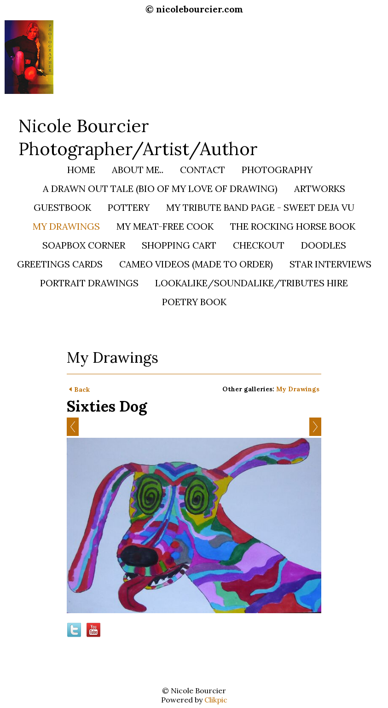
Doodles (323, 245)
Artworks (319, 188)
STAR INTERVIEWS (330, 264)
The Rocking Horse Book (292, 226)
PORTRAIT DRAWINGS (89, 283)
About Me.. (137, 169)
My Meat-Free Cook (165, 226)
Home (81, 169)
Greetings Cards (60, 264)
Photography (277, 169)
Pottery (129, 207)
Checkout (258, 245)
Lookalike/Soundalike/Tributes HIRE (251, 283)
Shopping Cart (179, 245)
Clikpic (215, 699)
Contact (202, 169)
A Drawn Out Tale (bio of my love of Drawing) (160, 188)
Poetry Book (194, 302)
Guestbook (62, 207)
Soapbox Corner (83, 245)
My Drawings (66, 226)
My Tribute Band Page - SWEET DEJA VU (260, 207)
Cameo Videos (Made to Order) (196, 264)
